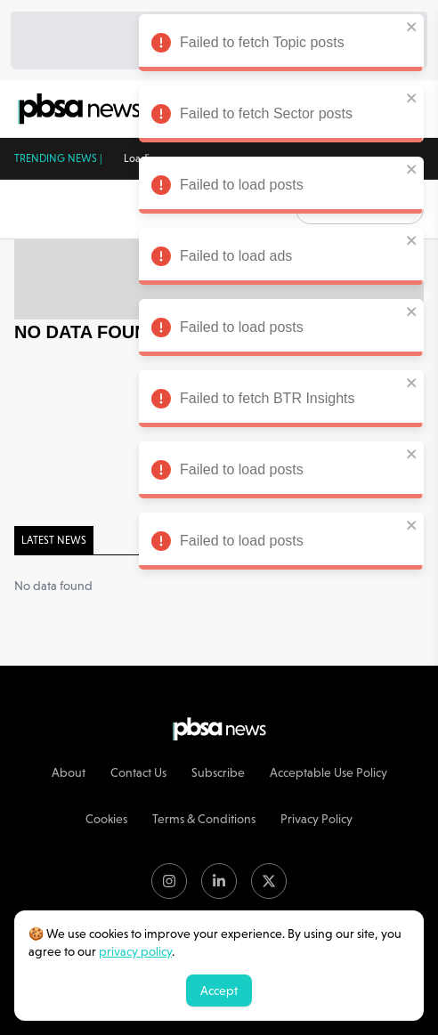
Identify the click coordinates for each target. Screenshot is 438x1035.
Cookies (106, 819)
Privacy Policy (316, 819)
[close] (408, 27)
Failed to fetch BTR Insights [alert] (276, 401)
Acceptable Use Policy (328, 772)
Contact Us (138, 772)
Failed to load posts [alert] (276, 188)
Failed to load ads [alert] (276, 259)
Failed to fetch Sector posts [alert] (276, 116)
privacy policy (135, 951)
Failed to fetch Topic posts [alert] (276, 45)
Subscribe (218, 772)
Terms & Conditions (204, 819)
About (68, 772)
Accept (219, 990)
